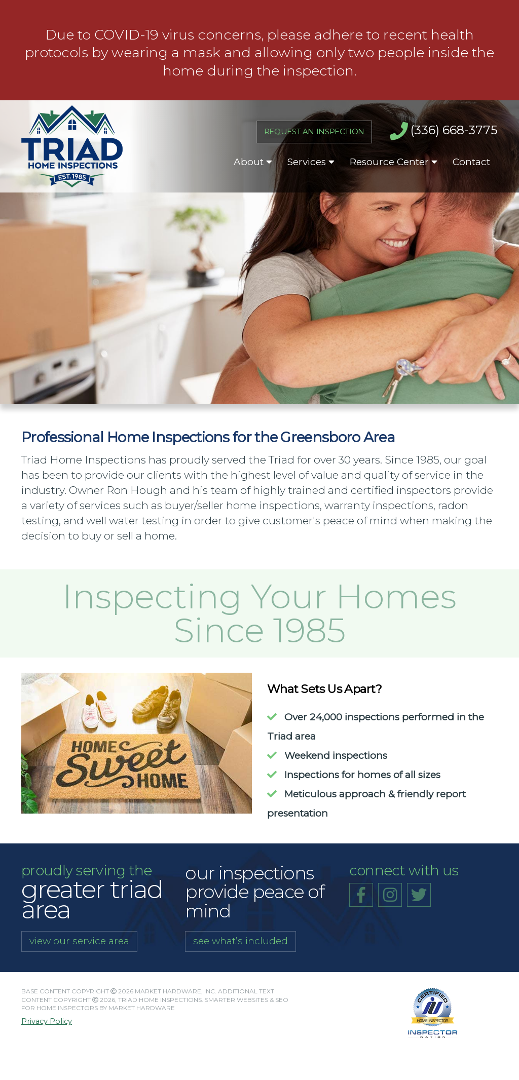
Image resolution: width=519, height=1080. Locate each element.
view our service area (79, 941)
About (253, 162)
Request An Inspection (314, 131)
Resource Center (393, 162)
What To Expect (51, 271)
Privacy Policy (46, 1021)
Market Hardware (141, 1008)
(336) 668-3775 (444, 131)
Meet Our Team (50, 242)
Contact (471, 162)
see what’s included (240, 941)
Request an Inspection (68, 299)
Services (311, 162)
